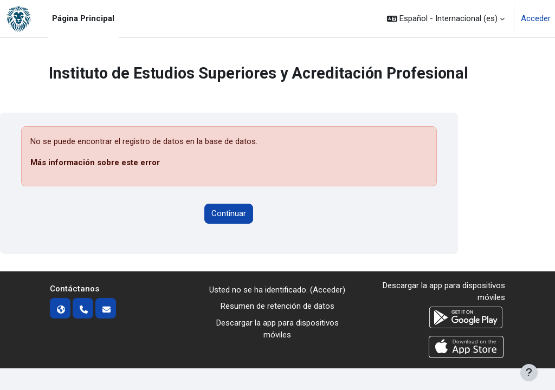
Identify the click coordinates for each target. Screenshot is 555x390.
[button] (446, 18)
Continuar (228, 213)
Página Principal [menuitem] (83, 18)
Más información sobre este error (95, 162)
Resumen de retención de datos (277, 306)
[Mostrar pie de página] (529, 372)
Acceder (536, 18)
